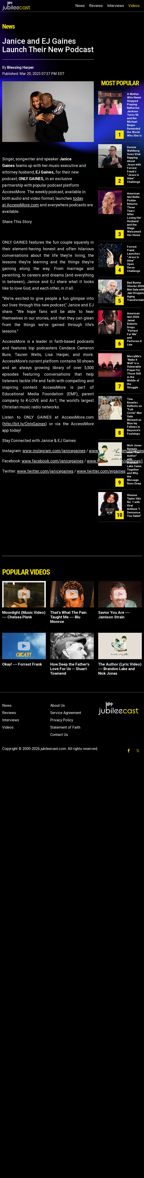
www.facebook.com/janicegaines (52, 461)
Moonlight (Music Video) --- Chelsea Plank (23, 614)
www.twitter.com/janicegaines (45, 471)
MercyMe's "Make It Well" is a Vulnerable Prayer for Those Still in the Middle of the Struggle (134, 372)
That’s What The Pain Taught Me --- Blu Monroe (68, 617)
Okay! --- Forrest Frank (22, 664)
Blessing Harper (20, 67)
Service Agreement (65, 713)
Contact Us (59, 734)
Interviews (115, 5)
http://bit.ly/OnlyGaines (24, 424)
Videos (134, 5)
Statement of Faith (65, 727)
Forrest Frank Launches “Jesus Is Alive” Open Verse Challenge (133, 259)
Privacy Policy (61, 720)
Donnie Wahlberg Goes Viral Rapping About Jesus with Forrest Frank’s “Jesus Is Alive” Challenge (134, 165)
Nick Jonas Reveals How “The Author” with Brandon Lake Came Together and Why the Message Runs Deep (134, 464)
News (80, 5)
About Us (57, 705)
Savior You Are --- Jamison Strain (114, 614)
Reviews (96, 5)
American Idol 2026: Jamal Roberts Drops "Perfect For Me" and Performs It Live (134, 329)
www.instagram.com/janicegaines (53, 450)
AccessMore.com (23, 205)
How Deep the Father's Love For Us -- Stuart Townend (69, 669)
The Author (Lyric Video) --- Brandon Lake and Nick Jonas (119, 669)
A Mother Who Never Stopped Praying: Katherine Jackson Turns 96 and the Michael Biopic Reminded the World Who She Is (134, 114)
